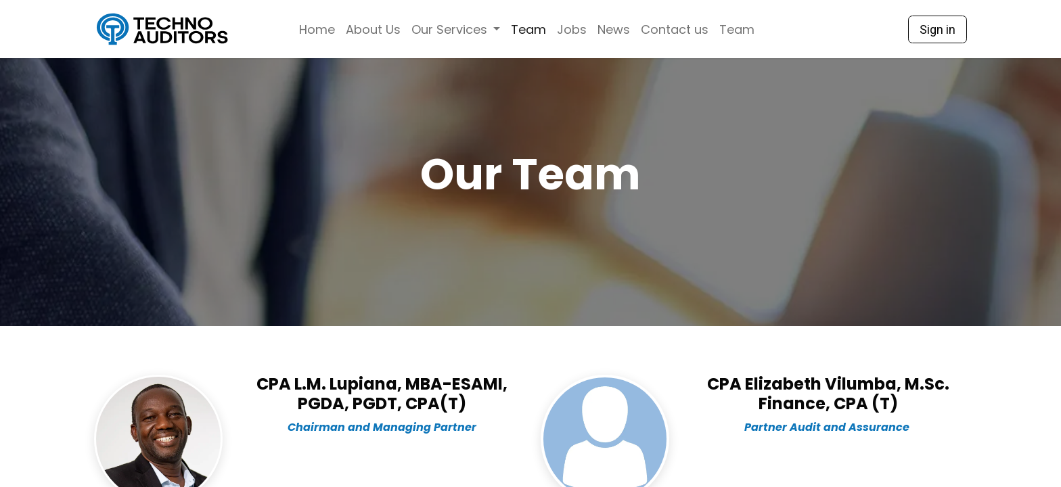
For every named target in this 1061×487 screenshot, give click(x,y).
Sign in (937, 29)
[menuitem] (317, 29)
